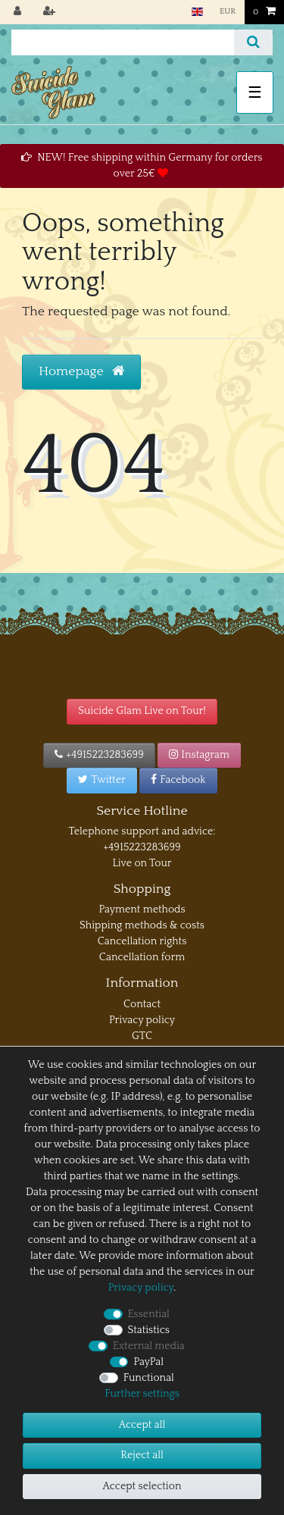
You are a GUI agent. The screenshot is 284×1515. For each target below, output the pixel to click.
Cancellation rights (142, 941)
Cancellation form (142, 957)
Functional (148, 1378)
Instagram (199, 755)
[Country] (197, 11)
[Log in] (19, 12)
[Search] (253, 42)
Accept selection (142, 1486)
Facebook (178, 780)
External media (149, 1346)
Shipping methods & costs (142, 925)
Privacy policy (142, 1020)
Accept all (142, 1425)
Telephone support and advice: (141, 831)
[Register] (51, 12)
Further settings (142, 1394)
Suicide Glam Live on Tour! (141, 711)
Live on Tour (141, 863)
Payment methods (141, 909)
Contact (142, 1004)
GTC (142, 1036)
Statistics (149, 1330)
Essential (149, 1314)
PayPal (148, 1362)
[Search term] (122, 42)
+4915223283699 (99, 755)
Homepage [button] (81, 371)
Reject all (142, 1455)
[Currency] (228, 11)
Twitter (101, 780)
